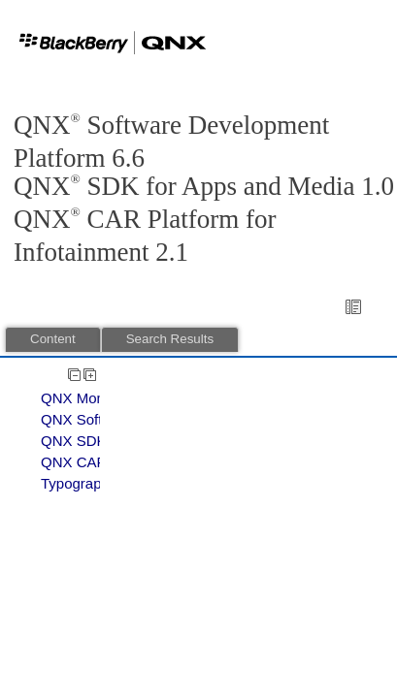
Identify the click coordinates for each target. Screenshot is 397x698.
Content (53, 339)
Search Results (170, 339)
